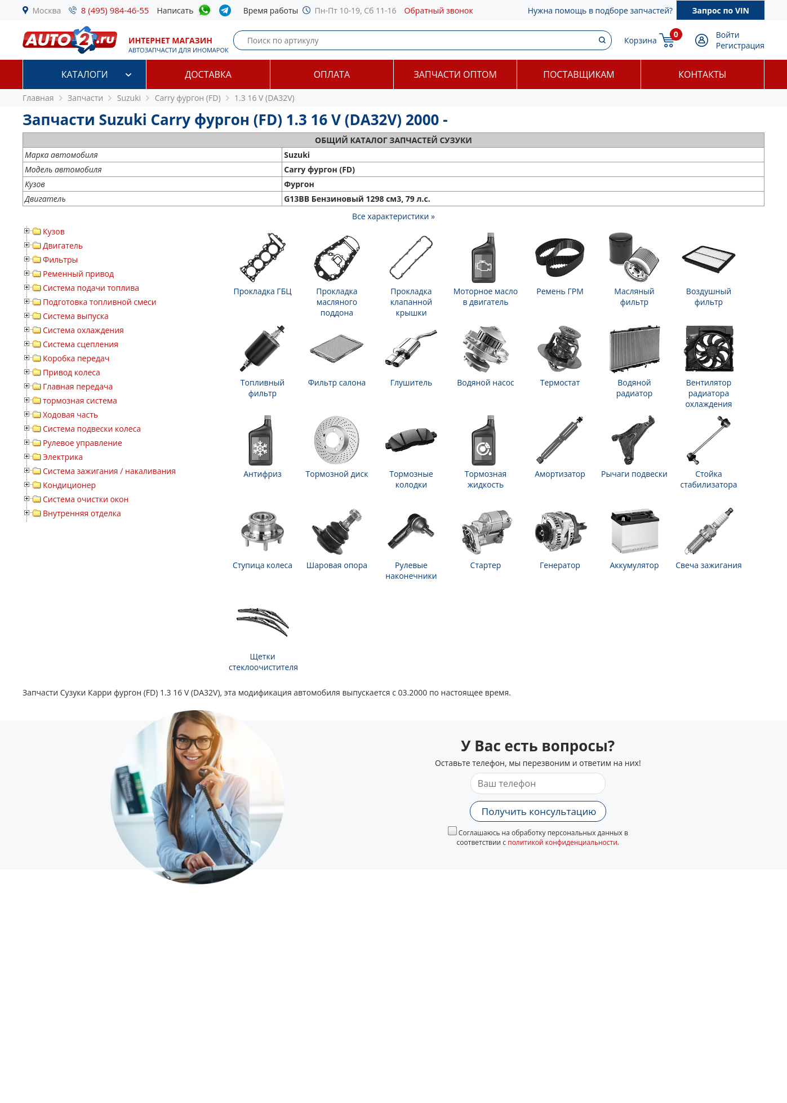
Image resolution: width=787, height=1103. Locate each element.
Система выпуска (76, 316)
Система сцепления (80, 344)
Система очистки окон (85, 499)
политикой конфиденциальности (562, 842)
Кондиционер (69, 485)
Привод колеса (71, 372)
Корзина (640, 40)
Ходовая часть (70, 414)
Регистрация (740, 45)
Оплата (332, 74)
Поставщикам (578, 74)
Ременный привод (78, 273)
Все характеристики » (393, 216)
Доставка (208, 74)
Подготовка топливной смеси (100, 301)
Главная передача (78, 386)
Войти (728, 34)
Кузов (54, 231)
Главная (38, 97)
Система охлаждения (83, 330)
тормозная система (80, 400)
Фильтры (60, 259)
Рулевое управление (82, 442)
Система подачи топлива (91, 287)
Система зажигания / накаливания (109, 471)
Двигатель (63, 245)
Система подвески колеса (92, 428)
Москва (47, 10)
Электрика (63, 456)
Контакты (702, 74)
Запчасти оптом (455, 74)
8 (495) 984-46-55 (115, 10)
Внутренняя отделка (82, 513)
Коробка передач (76, 358)
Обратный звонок (438, 10)
